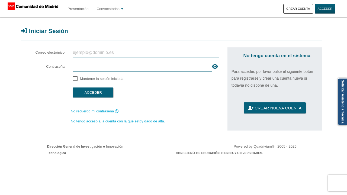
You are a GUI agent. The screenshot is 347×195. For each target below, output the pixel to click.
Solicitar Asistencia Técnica (343, 101)
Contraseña (55, 66)
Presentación (78, 9)
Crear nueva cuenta (274, 108)
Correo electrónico (50, 52)
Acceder (325, 8)
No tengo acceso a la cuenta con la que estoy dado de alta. (118, 121)
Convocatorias (110, 9)
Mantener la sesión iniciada (101, 79)
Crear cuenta (298, 8)
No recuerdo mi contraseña (94, 111)
